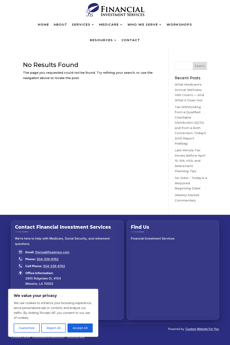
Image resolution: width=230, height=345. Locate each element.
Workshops (179, 24)
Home (43, 24)
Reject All (53, 328)
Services (81, 24)
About (60, 24)
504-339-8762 (48, 259)
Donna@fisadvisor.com (52, 252)
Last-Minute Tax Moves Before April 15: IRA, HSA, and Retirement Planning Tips (190, 160)
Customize (27, 328)
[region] (53, 313)
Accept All (80, 328)
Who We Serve (142, 24)
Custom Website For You (202, 329)
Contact (131, 40)
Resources (101, 40)
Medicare (109, 24)
